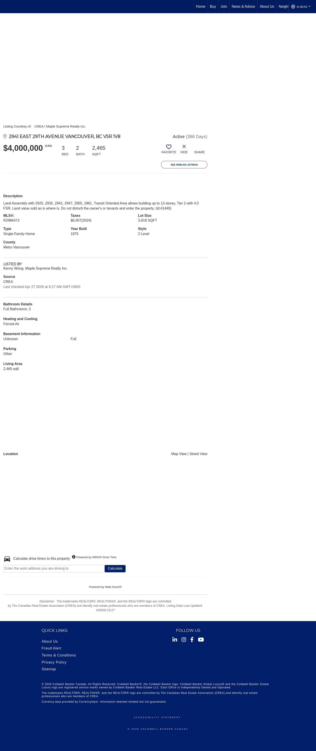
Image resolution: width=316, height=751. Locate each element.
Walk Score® (113, 587)
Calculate (115, 568)
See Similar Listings (184, 164)
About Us (267, 6)
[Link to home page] (5, 6)
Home (200, 6)
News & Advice (243, 6)
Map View (179, 454)
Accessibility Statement (157, 717)
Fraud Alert (51, 648)
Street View (198, 454)
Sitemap (49, 669)
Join (224, 6)
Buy (213, 6)
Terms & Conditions (59, 655)
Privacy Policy (54, 662)
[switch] (168, 150)
